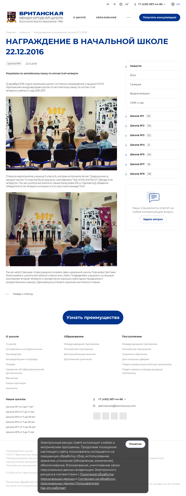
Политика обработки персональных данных (35, 482)
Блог (133, 75)
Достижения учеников (78, 359)
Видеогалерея (139, 93)
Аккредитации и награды (21, 359)
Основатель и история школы (24, 349)
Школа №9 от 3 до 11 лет (20, 432)
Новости (135, 66)
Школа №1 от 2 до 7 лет (19, 406)
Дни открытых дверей (135, 359)
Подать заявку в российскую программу (146, 364)
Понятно (135, 444)
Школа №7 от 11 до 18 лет (21, 427)
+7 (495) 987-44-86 (150, 4)
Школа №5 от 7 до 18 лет (20, 421)
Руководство (13, 354)
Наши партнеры (16, 383)
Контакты (11, 388)
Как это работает (53, 488)
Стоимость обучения (134, 354)
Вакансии (12, 378)
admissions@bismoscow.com (117, 406)
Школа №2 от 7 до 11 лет (20, 411)
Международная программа (81, 344)
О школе (11, 344)
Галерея (135, 84)
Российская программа (78, 349)
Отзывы (10, 364)
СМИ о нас (137, 102)
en (178, 4)
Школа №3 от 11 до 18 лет (20, 416)
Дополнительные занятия (80, 354)
